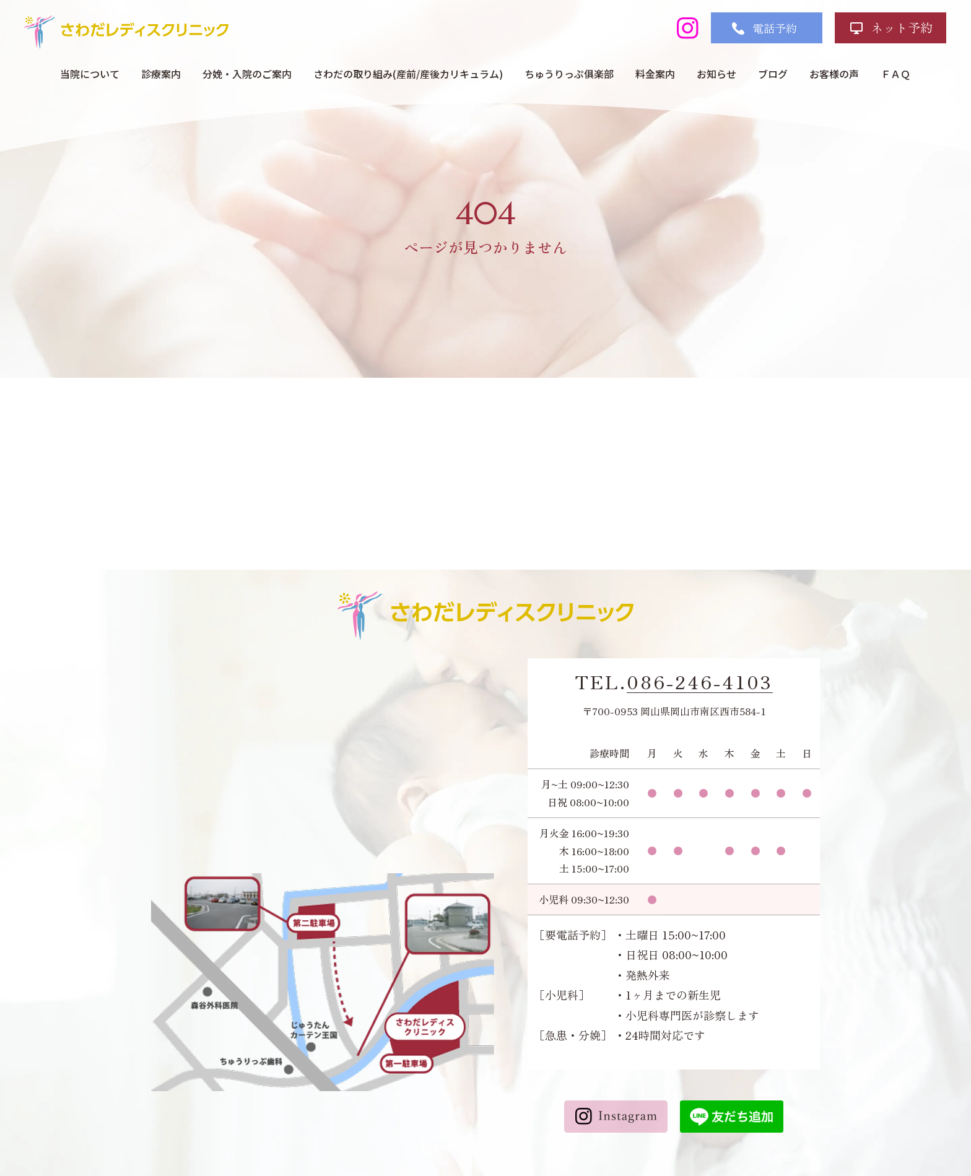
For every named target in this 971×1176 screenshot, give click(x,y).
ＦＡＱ (895, 73)
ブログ (773, 73)
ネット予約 (902, 28)
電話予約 (774, 28)
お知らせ (716, 73)
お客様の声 (834, 73)
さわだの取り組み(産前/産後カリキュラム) (408, 73)
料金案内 (655, 73)
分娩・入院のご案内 (247, 73)
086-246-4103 (700, 682)
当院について (90, 73)
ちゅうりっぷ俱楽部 (569, 73)
